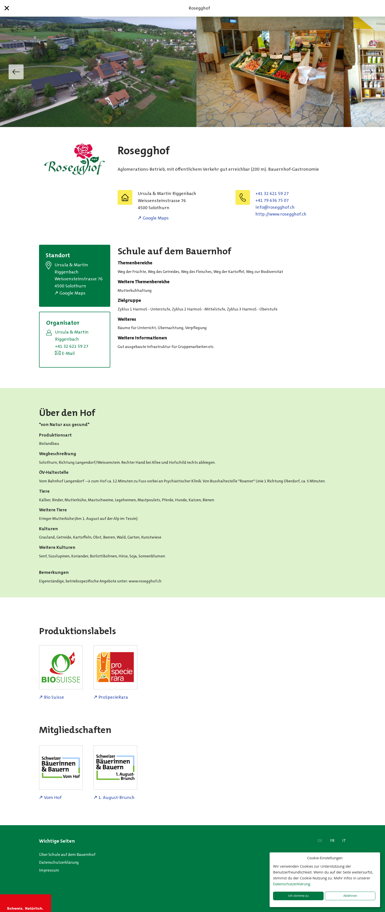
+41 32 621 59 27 (272, 193)
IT (344, 840)
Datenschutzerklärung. (292, 883)
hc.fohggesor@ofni (275, 207)
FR (332, 840)
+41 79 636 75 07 (272, 200)
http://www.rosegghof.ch (280, 214)
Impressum (49, 870)
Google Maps (156, 218)
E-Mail (68, 353)
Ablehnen (350, 896)
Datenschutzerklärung (59, 862)
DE (319, 840)
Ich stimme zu (298, 896)
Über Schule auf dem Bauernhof (67, 854)
